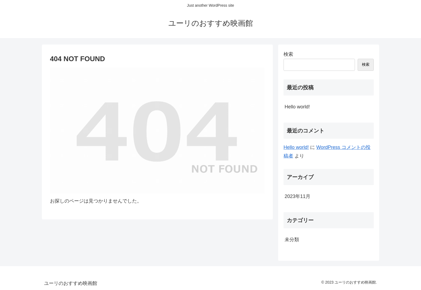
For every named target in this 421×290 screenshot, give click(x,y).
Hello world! (297, 106)
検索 (288, 54)
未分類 (292, 239)
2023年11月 (297, 196)
